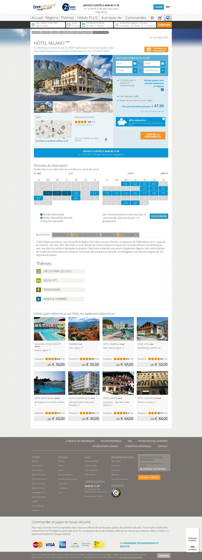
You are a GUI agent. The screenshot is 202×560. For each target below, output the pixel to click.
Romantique (37, 470)
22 (38, 198)
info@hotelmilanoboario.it (74, 51)
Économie (127, 235)
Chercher (164, 24)
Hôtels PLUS (87, 17)
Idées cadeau (90, 474)
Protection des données (152, 441)
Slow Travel (115, 461)
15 (126, 193)
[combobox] (126, 70)
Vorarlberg (62, 488)
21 (94, 193)
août (163, 173)
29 (126, 203)
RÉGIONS (63, 457)
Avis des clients (85, 235)
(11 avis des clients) (83, 124)
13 (107, 193)
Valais (60, 470)
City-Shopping (37, 506)
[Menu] (197, 529)
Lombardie (65, 32)
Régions (51, 17)
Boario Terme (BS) (82, 32)
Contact (162, 446)
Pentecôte (115, 470)
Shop (88, 457)
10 (144, 188)
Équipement (60, 234)
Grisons (61, 461)
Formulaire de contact (94, 496)
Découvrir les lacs (39, 488)
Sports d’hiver (37, 465)
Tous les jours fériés (119, 479)
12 (163, 188)
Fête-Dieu (115, 474)
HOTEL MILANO (101, 32)
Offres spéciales (91, 470)
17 (57, 193)
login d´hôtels (149, 477)
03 (144, 184)
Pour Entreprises (111, 441)
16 (135, 193)
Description (43, 234)
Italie (55, 32)
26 (76, 198)
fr (168, 7)
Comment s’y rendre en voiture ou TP (51, 140)
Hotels (46, 32)
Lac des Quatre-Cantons (68, 479)
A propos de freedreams (80, 441)
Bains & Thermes (39, 474)
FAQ (130, 441)
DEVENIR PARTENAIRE (154, 468)
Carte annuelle (91, 465)
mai (38, 173)
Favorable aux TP (39, 492)
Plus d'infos (159, 216)
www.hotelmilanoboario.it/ (47, 51)
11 (154, 188)
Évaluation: (39, 359)
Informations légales (105, 446)
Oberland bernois (65, 474)
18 (66, 193)
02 (135, 184)
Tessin (60, 465)
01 (126, 184)
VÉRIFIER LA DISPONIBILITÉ (153, 135)
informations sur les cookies (130, 557)
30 (135, 203)
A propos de (111, 17)
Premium (35, 510)
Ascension (115, 465)
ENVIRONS (108, 234)
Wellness (35, 461)
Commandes (135, 17)
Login (158, 7)
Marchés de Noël (39, 497)
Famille (35, 501)
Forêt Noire (62, 483)
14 (116, 193)
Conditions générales (138, 446)
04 (154, 184)
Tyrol (60, 492)
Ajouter (79, 138)
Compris (164, 555)
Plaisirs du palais (38, 483)
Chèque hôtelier (91, 461)
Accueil (37, 17)
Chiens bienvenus (39, 479)
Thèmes (67, 17)
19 (76, 193)
